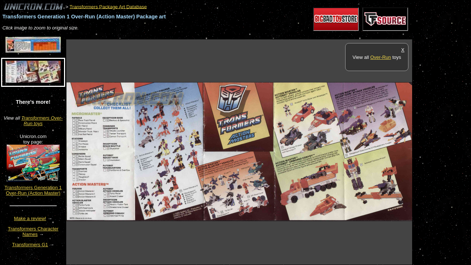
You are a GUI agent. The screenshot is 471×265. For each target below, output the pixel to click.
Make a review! (30, 218)
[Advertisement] (200, 35)
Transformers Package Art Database (108, 6)
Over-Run (380, 57)
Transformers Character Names (33, 231)
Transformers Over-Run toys (42, 120)
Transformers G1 (30, 244)
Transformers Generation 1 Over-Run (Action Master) (33, 190)
